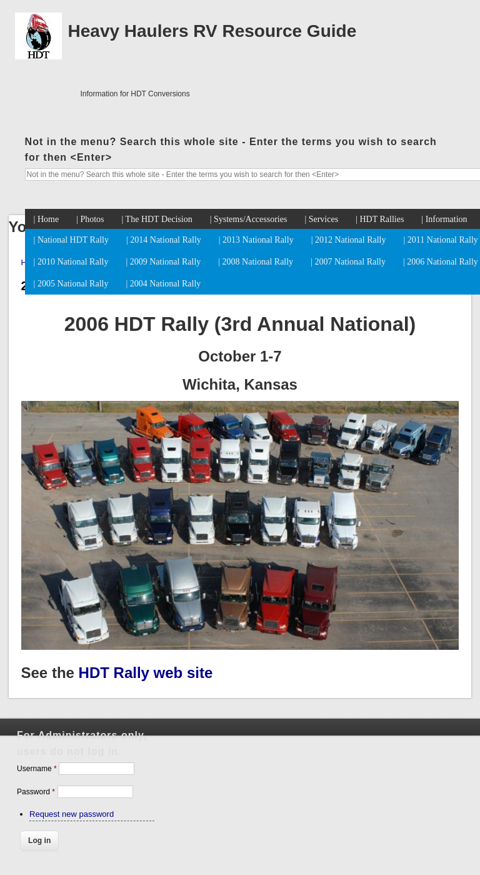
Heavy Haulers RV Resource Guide (212, 31)
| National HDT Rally (71, 240)
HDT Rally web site (146, 672)
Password (36, 791)
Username (37, 768)
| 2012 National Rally (348, 240)
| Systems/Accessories (249, 219)
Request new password (71, 814)
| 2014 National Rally (163, 240)
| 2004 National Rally (163, 283)
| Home (46, 219)
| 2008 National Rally (255, 261)
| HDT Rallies (380, 219)
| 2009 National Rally (163, 261)
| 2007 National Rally (348, 261)
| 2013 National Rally (256, 240)
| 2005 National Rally (71, 283)
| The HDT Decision (157, 219)
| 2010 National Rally (71, 261)
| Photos (90, 219)
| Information (444, 219)
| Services (321, 219)
